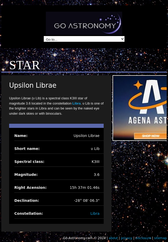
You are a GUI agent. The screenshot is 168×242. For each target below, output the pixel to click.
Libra (76, 103)
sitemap (160, 238)
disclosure (143, 238)
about (113, 238)
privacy (126, 238)
